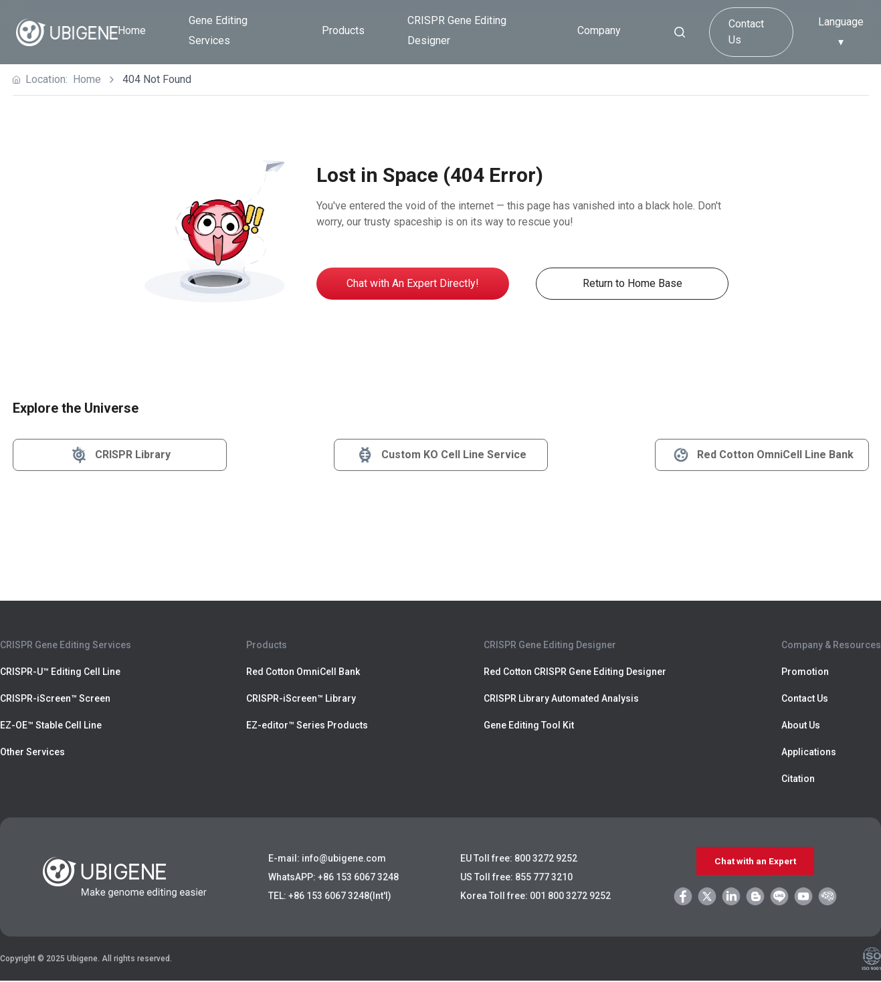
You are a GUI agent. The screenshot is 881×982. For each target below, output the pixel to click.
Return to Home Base (632, 283)
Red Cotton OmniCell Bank (303, 671)
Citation (798, 778)
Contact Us (746, 31)
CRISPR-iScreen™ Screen (55, 698)
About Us (800, 725)
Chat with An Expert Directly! (413, 283)
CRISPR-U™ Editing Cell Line (60, 671)
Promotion (805, 671)
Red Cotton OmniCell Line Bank (762, 455)
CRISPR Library (119, 455)
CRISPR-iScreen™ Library (301, 698)
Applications (808, 752)
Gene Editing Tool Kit (529, 725)
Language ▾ (841, 31)
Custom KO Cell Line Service (440, 455)
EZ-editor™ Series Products (307, 725)
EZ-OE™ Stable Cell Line (51, 725)
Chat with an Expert (755, 861)
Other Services (32, 752)
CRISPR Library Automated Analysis (561, 698)
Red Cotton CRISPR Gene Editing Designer (575, 671)
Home (132, 30)
